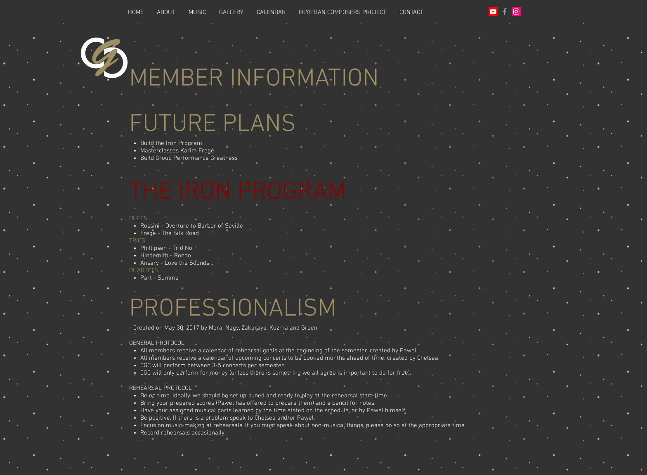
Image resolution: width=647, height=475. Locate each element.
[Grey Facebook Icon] (504, 11)
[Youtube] (493, 11)
